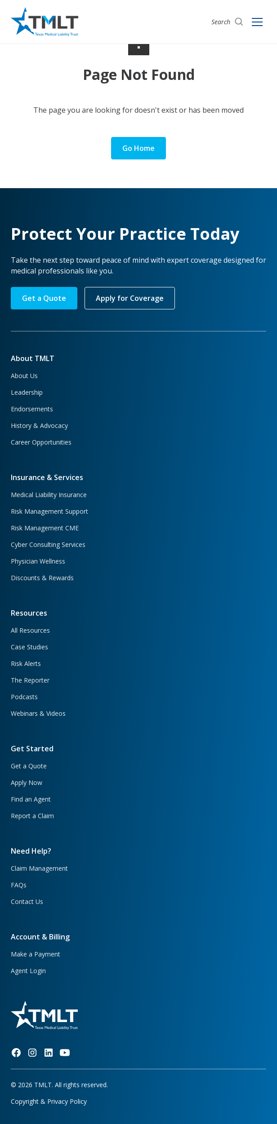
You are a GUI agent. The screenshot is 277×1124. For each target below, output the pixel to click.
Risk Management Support (49, 511)
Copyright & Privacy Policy (49, 1101)
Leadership (27, 392)
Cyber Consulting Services (48, 544)
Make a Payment (35, 954)
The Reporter (30, 680)
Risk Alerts (26, 663)
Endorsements (32, 409)
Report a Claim (32, 815)
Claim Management (39, 868)
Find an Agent (31, 799)
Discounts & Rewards (42, 577)
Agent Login (28, 970)
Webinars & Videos (38, 713)
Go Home (138, 148)
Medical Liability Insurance (49, 494)
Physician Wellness (38, 561)
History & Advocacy (39, 425)
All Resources (30, 630)
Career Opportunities (41, 442)
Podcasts (24, 696)
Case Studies (29, 647)
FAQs (19, 885)
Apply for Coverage (130, 298)
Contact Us (27, 901)
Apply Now (26, 782)
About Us (24, 375)
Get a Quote (44, 298)
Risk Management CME (45, 528)
